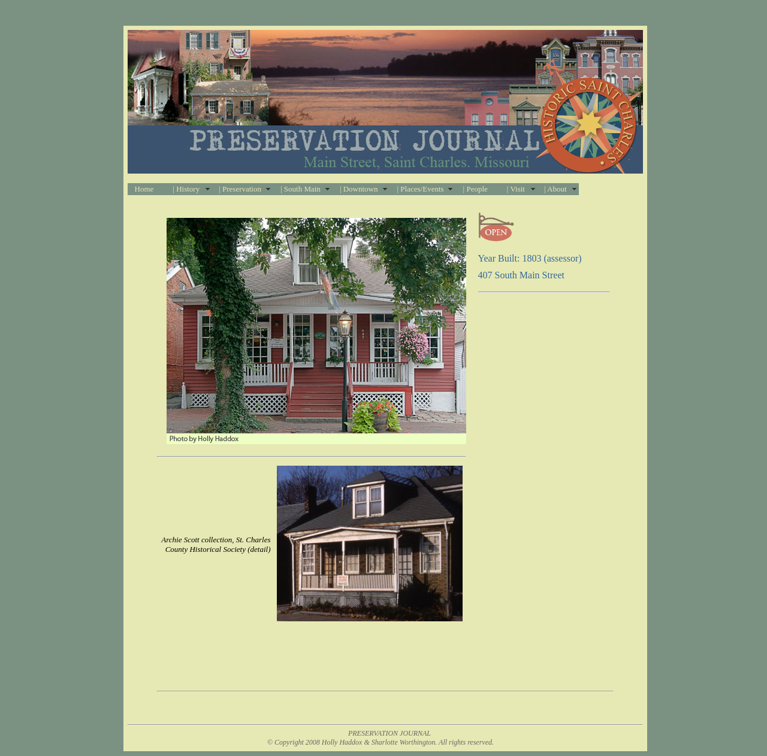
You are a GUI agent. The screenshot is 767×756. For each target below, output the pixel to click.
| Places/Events (420, 188)
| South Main (300, 188)
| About (555, 188)
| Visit (516, 188)
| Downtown (359, 188)
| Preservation (240, 188)
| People (475, 188)
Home (144, 188)
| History (186, 188)
